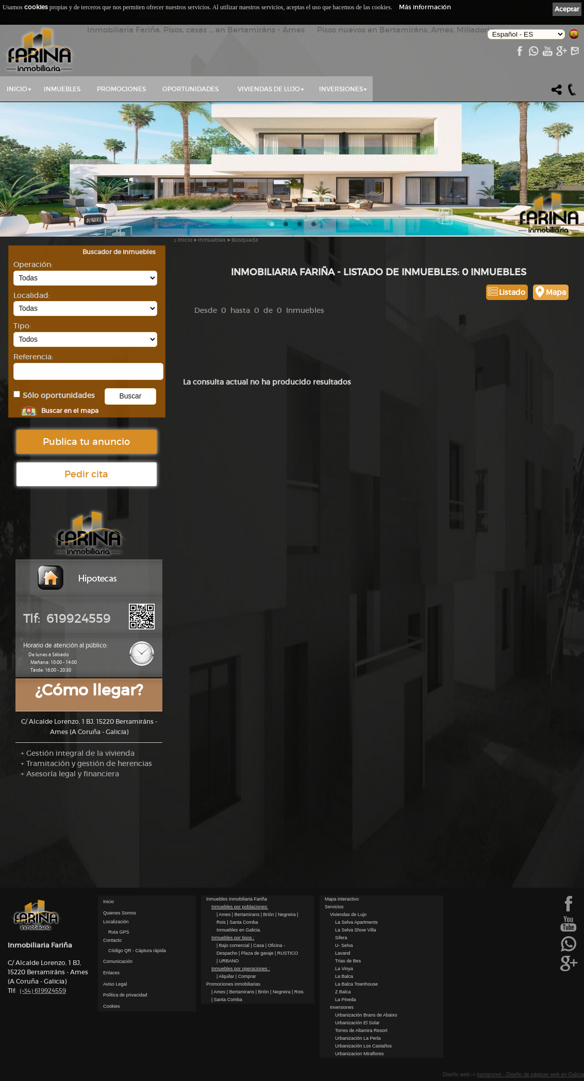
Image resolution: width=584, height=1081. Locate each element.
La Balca (344, 976)
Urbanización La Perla (358, 1038)
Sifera (341, 937)
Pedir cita (86, 474)
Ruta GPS (118, 932)
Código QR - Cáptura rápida (137, 950)
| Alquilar (226, 976)
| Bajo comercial (233, 945)
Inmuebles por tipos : (233, 937)
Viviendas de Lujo (269, 89)
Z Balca (343, 991)
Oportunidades (190, 89)
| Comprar (246, 976)
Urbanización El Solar (357, 1022)
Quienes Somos (119, 913)
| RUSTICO (286, 953)
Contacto (112, 940)
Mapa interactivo (342, 899)
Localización (116, 921)
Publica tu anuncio (86, 441)
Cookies (111, 1006)
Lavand (343, 953)
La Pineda (345, 999)
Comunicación (117, 961)
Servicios (334, 906)
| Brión (268, 914)
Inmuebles (62, 89)
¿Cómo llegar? (89, 690)
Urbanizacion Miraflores (359, 1053)
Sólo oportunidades (59, 395)
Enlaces (111, 972)
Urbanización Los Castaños (363, 1046)
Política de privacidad (125, 994)
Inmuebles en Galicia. (238, 930)
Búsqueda (244, 240)
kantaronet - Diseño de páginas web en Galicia (530, 1074)
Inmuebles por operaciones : (240, 968)
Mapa (556, 292)
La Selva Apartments (356, 922)
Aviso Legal (115, 984)
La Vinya (344, 968)
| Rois (298, 991)
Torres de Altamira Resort (361, 1030)
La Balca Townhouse (356, 984)
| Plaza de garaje (257, 953)
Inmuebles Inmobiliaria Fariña (236, 899)
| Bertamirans (246, 914)
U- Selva (344, 945)
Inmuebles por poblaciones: (239, 906)
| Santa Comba (242, 922)
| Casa (258, 945)
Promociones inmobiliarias (233, 984)
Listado (512, 292)
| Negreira (286, 914)
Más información (425, 7)
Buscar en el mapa (69, 410)
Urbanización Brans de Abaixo (366, 1015)
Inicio (17, 89)
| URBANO (227, 960)
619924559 (43, 990)
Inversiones (341, 89)
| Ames (224, 914)
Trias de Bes (348, 960)
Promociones (121, 89)
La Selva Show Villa (355, 930)
